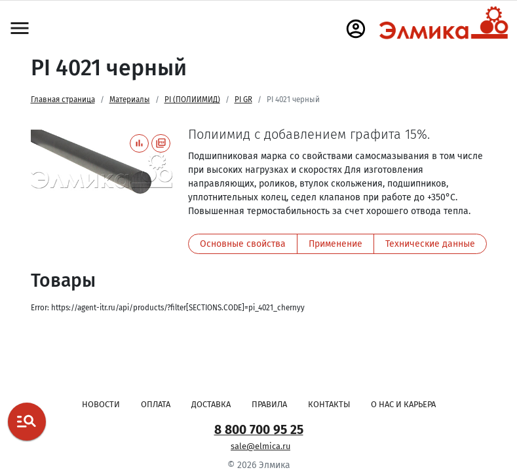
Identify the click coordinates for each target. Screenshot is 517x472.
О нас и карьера (403, 404)
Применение (335, 243)
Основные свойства (243, 243)
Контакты (329, 404)
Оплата (155, 404)
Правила (269, 404)
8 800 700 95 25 (258, 429)
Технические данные (430, 243)
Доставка (211, 404)
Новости (101, 404)
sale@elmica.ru (260, 446)
